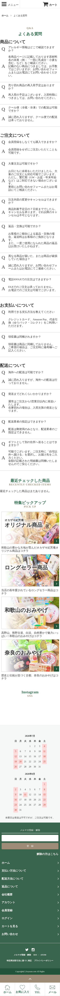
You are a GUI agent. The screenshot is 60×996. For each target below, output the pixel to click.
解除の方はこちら (47, 854)
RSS (35, 955)
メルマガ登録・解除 (22, 955)
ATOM (43, 955)
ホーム (5, 15)
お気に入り (22, 989)
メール (52, 989)
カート (50, 4)
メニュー (9, 4)
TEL (37, 989)
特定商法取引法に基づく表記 (19, 960)
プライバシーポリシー (43, 960)
